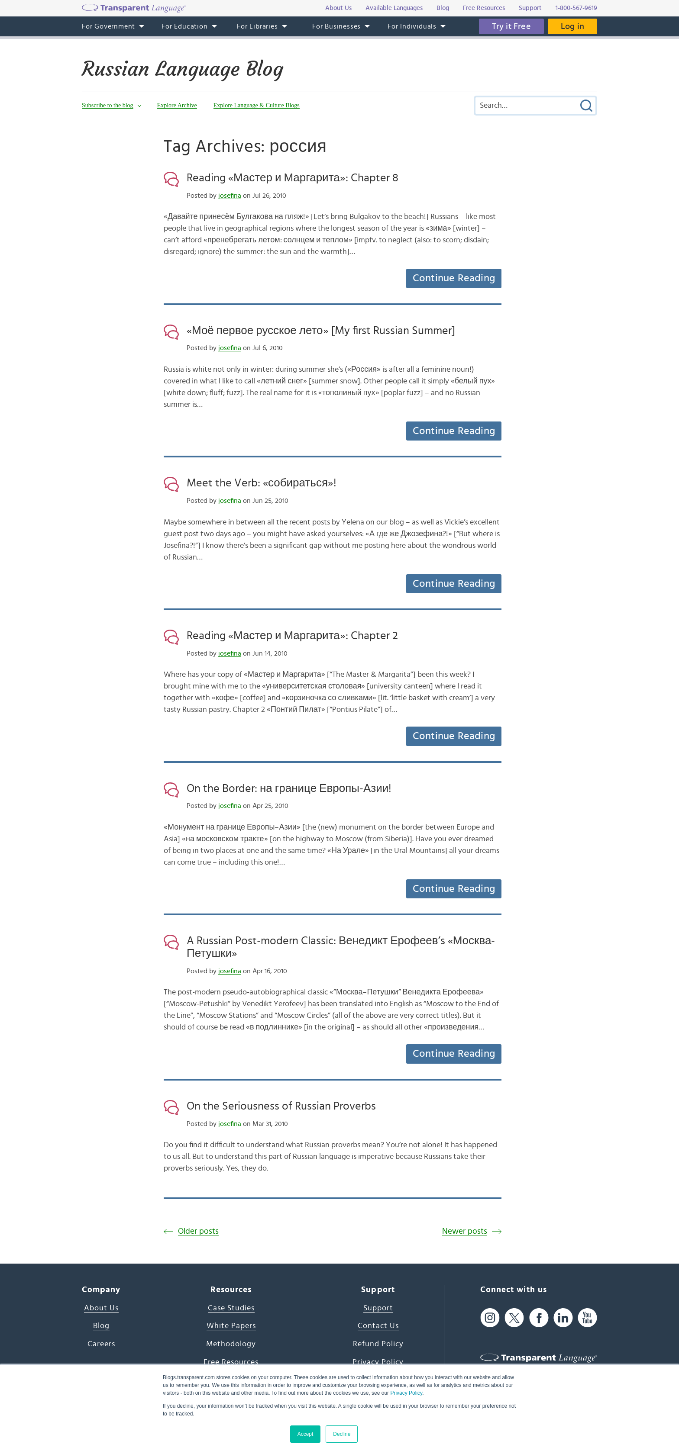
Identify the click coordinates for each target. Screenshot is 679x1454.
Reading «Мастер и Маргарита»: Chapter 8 (292, 177)
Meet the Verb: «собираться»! (261, 483)
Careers (101, 1344)
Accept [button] (305, 1434)
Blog (101, 1326)
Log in (572, 26)
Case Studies (231, 1308)
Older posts (198, 1231)
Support (378, 1308)
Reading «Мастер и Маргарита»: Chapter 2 (292, 635)
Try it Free (511, 26)
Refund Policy (378, 1344)
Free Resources (231, 1362)
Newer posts (464, 1231)
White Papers (231, 1326)
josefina (229, 195)
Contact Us (378, 1326)
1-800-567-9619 (576, 8)
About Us (101, 1308)
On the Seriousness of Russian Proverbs (281, 1106)
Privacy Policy (406, 1393)
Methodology (231, 1344)
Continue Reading (454, 278)
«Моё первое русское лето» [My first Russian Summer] (321, 330)
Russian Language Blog (182, 68)
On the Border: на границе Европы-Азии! (289, 788)
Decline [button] (341, 1434)
